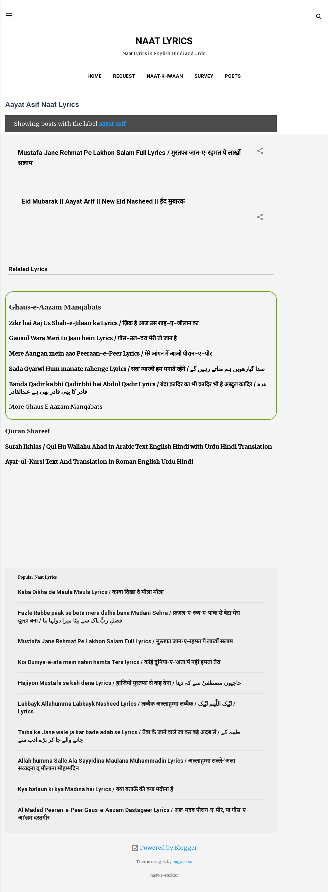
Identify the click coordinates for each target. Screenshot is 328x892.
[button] (260, 152)
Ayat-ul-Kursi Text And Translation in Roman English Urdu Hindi (99, 461)
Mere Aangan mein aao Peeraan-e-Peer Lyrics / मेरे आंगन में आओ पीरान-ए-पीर (110, 353)
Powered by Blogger (164, 847)
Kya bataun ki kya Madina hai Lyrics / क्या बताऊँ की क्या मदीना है (95, 789)
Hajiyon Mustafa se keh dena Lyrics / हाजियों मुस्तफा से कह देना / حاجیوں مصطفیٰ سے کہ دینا (129, 682)
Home (94, 76)
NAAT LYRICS (164, 40)
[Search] (319, 17)
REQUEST (124, 76)
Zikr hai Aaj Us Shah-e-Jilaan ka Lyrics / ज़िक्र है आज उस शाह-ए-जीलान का (104, 323)
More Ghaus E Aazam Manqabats (55, 406)
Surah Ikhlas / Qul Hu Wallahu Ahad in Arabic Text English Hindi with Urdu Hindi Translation (138, 446)
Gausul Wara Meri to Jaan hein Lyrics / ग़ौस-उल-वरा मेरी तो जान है (93, 338)
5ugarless (182, 861)
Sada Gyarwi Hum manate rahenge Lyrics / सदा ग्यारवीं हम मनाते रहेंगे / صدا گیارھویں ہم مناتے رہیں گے (137, 369)
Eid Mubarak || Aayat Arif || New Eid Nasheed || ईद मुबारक (103, 201)
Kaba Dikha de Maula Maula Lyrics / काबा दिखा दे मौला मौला (91, 592)
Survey (203, 76)
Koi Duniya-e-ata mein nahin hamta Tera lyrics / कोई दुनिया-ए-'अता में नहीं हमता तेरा (119, 662)
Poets (233, 76)
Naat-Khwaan (165, 76)
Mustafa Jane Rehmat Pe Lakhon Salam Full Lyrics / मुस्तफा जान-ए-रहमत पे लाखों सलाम (125, 641)
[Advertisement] (302, 190)
